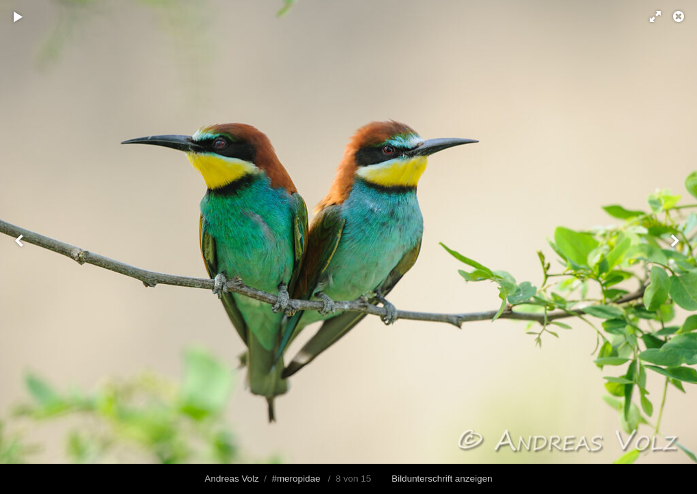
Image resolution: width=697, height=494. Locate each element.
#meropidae (295, 478)
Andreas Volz (232, 478)
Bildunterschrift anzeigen (441, 478)
